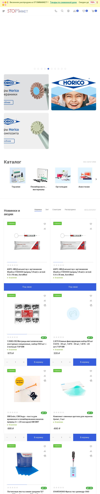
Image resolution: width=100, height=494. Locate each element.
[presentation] (96, 179)
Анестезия (84, 186)
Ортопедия (61, 186)
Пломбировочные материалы (39, 188)
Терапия (16, 186)
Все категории (89, 162)
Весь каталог (90, 210)
